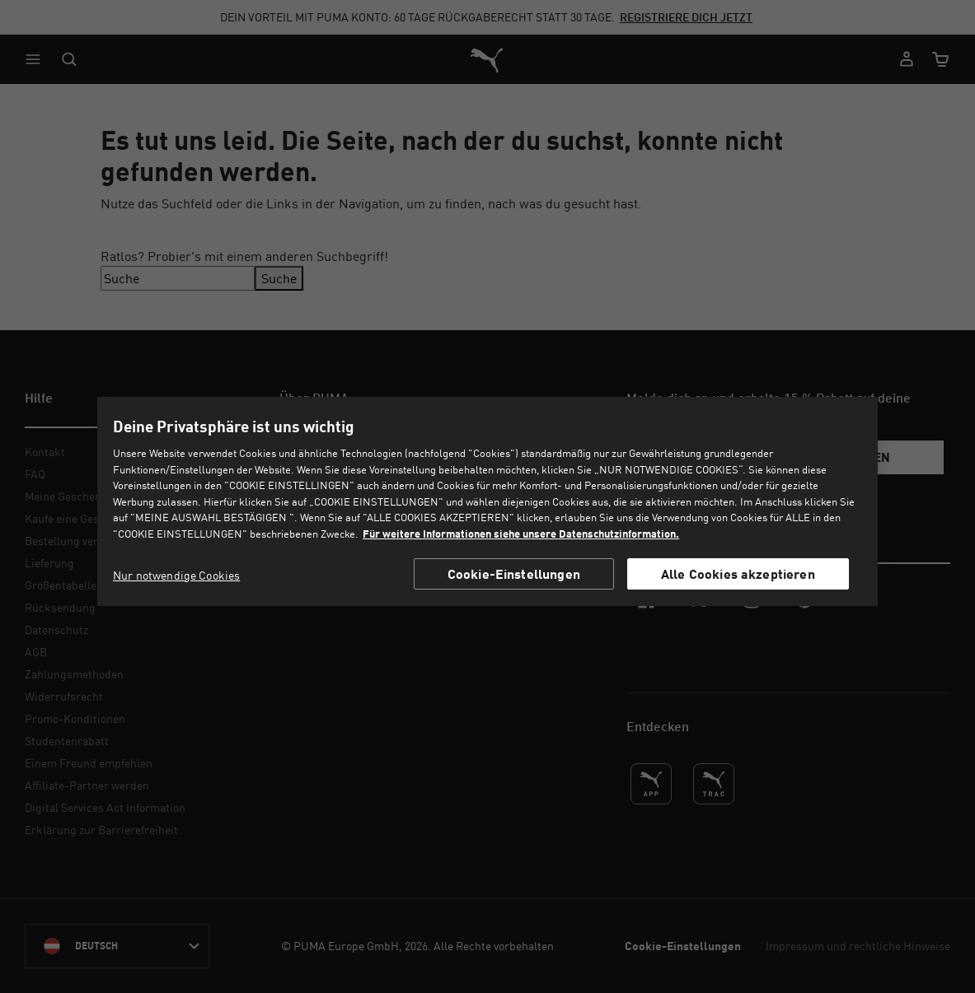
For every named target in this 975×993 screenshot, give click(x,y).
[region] (487, 501)
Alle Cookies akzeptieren (738, 573)
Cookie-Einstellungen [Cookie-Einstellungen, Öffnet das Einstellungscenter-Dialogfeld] (514, 573)
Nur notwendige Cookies (176, 575)
